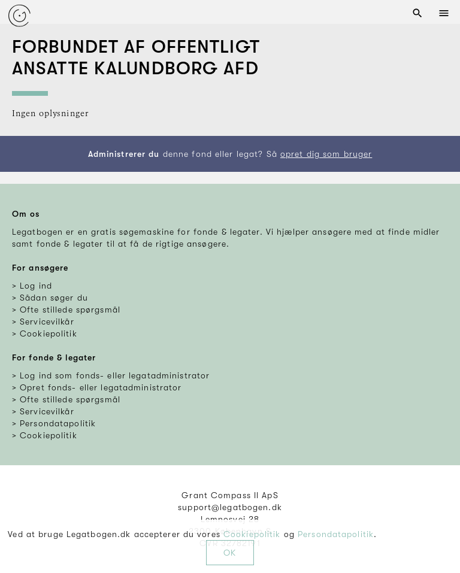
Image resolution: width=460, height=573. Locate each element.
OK (229, 552)
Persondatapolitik (336, 534)
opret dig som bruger (326, 154)
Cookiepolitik (252, 534)
